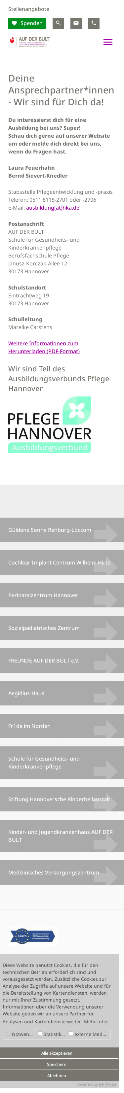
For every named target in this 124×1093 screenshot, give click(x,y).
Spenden (31, 23)
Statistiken (52, 1034)
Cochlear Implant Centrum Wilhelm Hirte (59, 562)
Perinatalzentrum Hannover (43, 595)
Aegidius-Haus (26, 693)
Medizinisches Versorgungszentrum (53, 872)
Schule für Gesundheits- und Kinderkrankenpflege (44, 762)
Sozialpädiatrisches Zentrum (44, 628)
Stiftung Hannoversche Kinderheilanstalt (59, 799)
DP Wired (107, 1084)
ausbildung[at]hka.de (52, 207)
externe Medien (89, 1034)
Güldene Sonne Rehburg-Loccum (49, 529)
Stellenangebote (28, 9)
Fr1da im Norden (29, 726)
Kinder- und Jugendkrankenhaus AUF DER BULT (60, 835)
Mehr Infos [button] (96, 1021)
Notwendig (21, 1034)
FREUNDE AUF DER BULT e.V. (43, 660)
